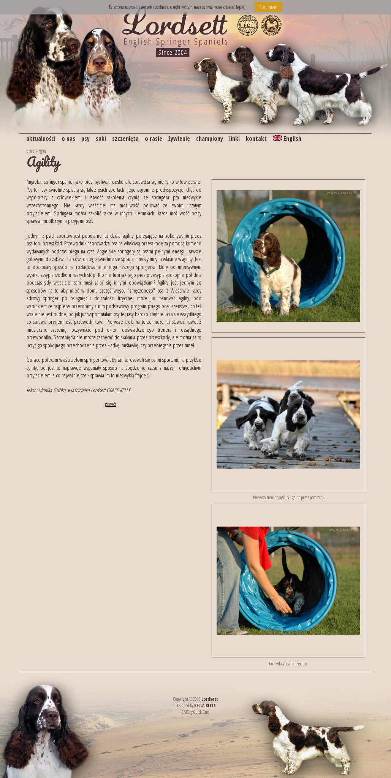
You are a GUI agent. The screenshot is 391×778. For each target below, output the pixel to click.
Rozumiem (268, 6)
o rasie (153, 138)
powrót (110, 404)
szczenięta (125, 138)
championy (209, 138)
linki (234, 138)
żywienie (179, 138)
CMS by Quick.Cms (195, 712)
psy (85, 138)
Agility (42, 151)
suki (101, 138)
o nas (68, 138)
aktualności (40, 138)
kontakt (256, 138)
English (287, 138)
